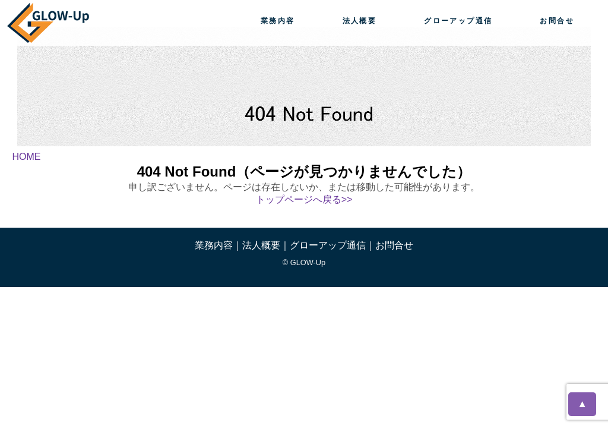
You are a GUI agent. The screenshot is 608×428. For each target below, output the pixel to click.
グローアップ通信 (458, 21)
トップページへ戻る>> (304, 199)
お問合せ (557, 21)
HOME (26, 157)
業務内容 (278, 21)
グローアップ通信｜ (332, 245)
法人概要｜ (266, 245)
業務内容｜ (218, 245)
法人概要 (360, 21)
